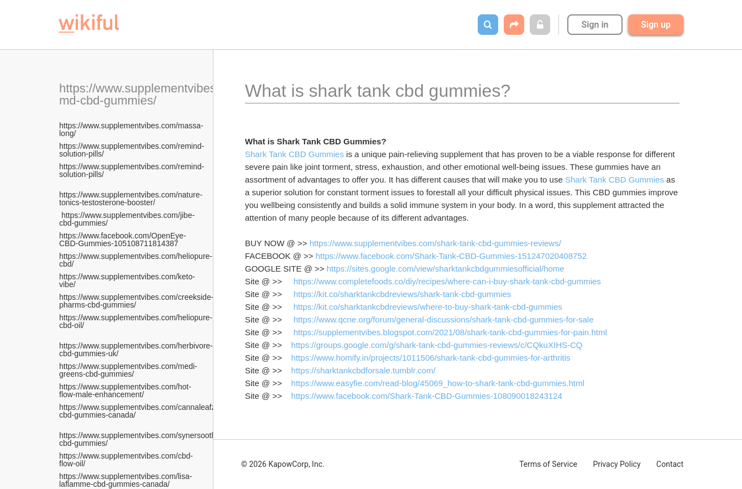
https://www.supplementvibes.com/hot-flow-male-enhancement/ (125, 390)
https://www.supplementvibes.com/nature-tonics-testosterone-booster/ (130, 195)
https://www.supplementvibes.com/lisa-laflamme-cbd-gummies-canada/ (125, 480)
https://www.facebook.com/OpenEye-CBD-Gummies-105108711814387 (122, 239)
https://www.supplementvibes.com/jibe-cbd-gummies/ (127, 219)
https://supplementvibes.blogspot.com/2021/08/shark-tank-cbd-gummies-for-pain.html (450, 332)
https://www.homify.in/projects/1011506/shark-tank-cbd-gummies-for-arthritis (431, 357)
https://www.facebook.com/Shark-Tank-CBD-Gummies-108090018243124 (426, 395)
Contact (669, 464)
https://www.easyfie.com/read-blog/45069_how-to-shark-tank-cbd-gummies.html (437, 383)
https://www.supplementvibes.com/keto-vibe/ (127, 280)
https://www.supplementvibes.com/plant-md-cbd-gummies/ (167, 94)
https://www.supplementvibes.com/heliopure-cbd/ (135, 260)
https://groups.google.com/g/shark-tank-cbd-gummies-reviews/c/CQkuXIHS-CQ (437, 345)
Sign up (656, 24)
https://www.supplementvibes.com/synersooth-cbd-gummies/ (138, 435)
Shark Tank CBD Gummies (294, 154)
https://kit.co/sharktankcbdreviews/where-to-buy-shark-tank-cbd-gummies (428, 306)
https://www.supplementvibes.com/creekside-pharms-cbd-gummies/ (136, 301)
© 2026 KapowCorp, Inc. (283, 464)
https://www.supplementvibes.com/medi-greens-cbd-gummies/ (128, 370)
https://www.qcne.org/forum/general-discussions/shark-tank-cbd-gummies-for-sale (444, 319)
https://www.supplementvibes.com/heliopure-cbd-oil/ (135, 321)
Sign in (594, 24)
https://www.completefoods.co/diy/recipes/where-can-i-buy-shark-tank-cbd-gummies (447, 281)
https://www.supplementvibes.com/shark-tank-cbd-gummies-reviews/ (435, 243)
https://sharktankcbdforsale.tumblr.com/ (363, 370)
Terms (548, 464)
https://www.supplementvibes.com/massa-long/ (131, 129)
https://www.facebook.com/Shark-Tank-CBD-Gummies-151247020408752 (451, 256)
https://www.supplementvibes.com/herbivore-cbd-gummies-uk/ (136, 346)
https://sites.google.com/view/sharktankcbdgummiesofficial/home (446, 268)
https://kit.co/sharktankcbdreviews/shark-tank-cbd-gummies (402, 294)
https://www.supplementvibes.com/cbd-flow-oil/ (126, 459)
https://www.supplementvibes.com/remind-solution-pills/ (131, 150)
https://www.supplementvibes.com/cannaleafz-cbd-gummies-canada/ (138, 411)
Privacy (616, 464)
